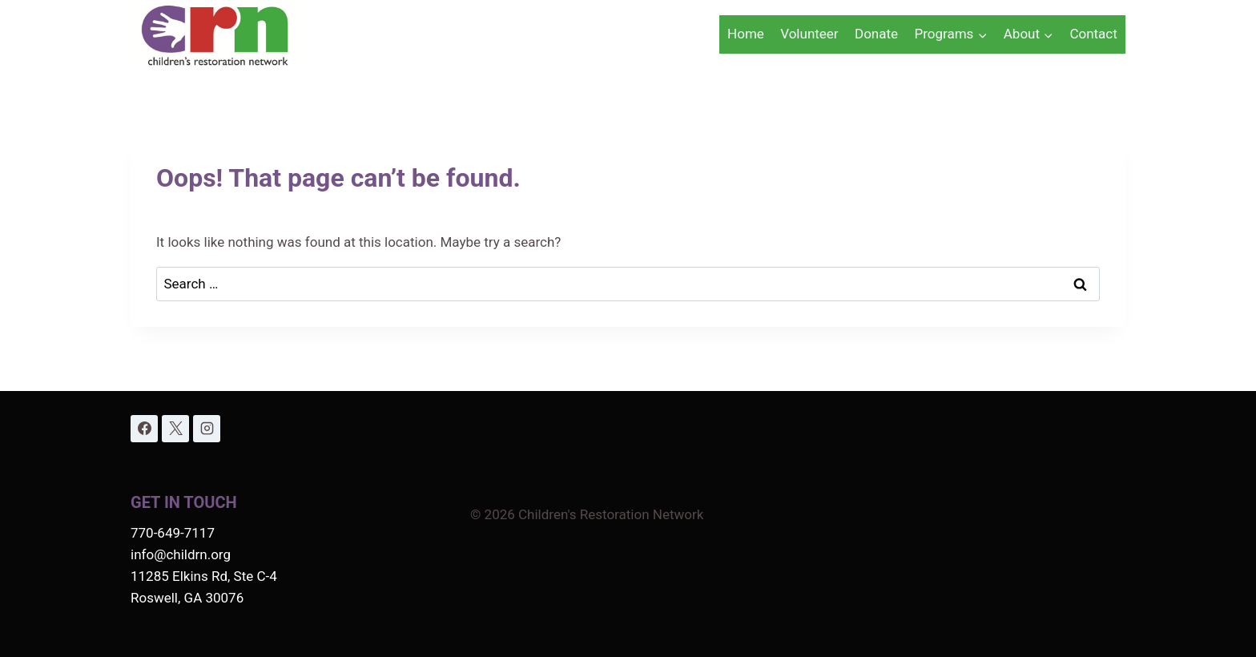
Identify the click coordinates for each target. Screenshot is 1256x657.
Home (745, 34)
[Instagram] (206, 428)
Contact (1093, 34)
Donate (876, 34)
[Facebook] (144, 428)
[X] (175, 428)
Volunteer (809, 34)
